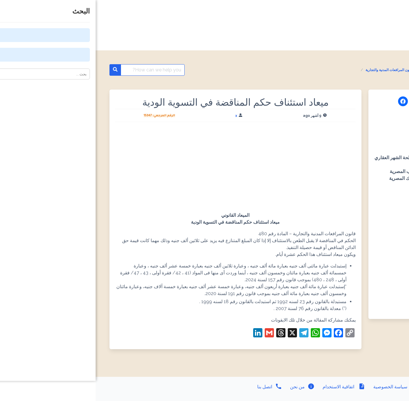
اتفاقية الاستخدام (248, 386)
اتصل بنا (174, 386)
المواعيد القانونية (364, 70)
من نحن (206, 386)
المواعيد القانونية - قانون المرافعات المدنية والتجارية (307, 70)
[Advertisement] (140, 169)
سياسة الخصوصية (300, 386)
